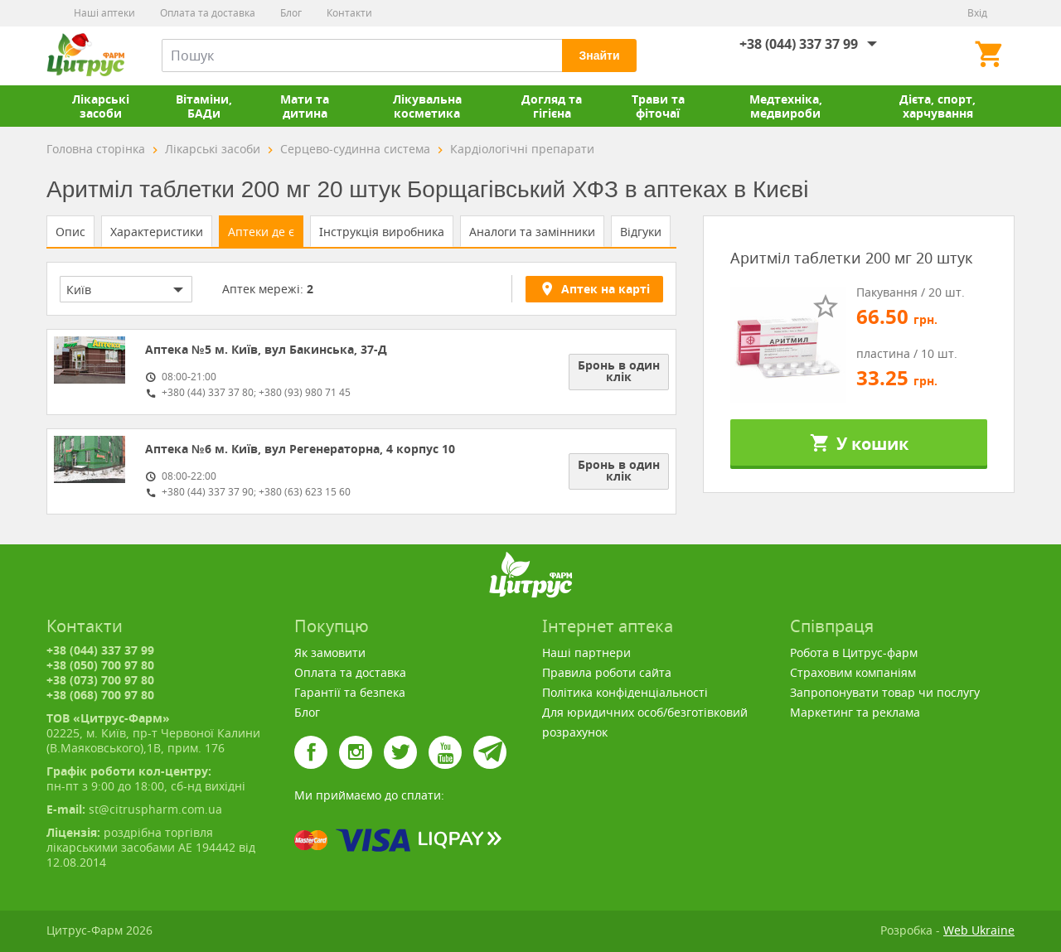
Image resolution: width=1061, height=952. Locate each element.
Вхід (977, 13)
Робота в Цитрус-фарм (854, 652)
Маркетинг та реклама (855, 712)
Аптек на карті (594, 288)
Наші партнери (586, 652)
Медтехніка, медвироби (785, 106)
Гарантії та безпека (349, 692)
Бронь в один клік (619, 370)
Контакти (349, 13)
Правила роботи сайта (606, 672)
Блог (291, 13)
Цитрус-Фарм (85, 55)
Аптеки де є (261, 231)
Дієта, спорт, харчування (937, 106)
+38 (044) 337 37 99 (798, 44)
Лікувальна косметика (427, 106)
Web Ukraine (979, 930)
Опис (70, 231)
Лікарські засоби (100, 106)
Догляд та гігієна (551, 106)
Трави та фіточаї (658, 106)
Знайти (599, 55)
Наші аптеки (104, 13)
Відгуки (640, 231)
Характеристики (156, 231)
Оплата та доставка (207, 13)
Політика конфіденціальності (625, 692)
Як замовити (330, 652)
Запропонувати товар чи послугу (885, 692)
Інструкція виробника (381, 231)
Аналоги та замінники (532, 231)
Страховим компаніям (853, 672)
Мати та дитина (304, 106)
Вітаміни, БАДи (204, 106)
